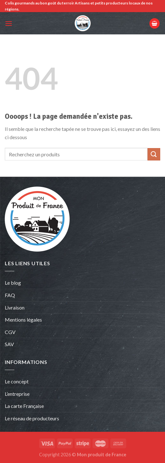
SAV (9, 344)
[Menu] (8, 23)
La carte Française (25, 406)
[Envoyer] (154, 154)
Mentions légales (23, 320)
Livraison (14, 307)
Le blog (13, 283)
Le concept (17, 381)
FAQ (10, 295)
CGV (10, 332)
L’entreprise (17, 394)
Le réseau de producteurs (32, 418)
